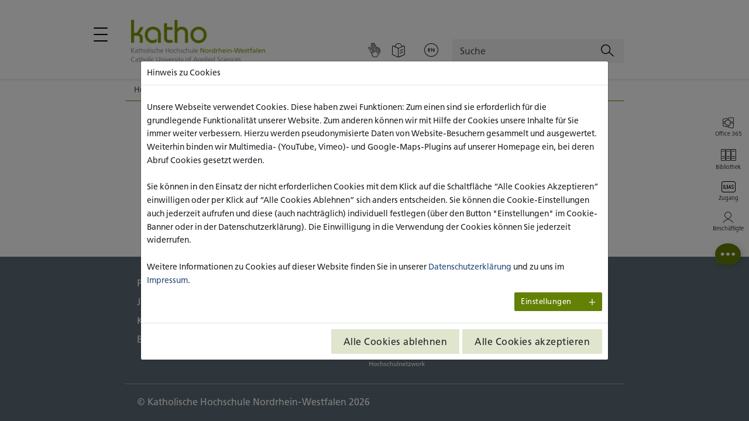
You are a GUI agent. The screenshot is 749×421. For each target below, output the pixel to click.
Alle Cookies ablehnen (395, 341)
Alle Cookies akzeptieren (532, 341)
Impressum (167, 280)
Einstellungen (546, 301)
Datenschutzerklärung (469, 266)
